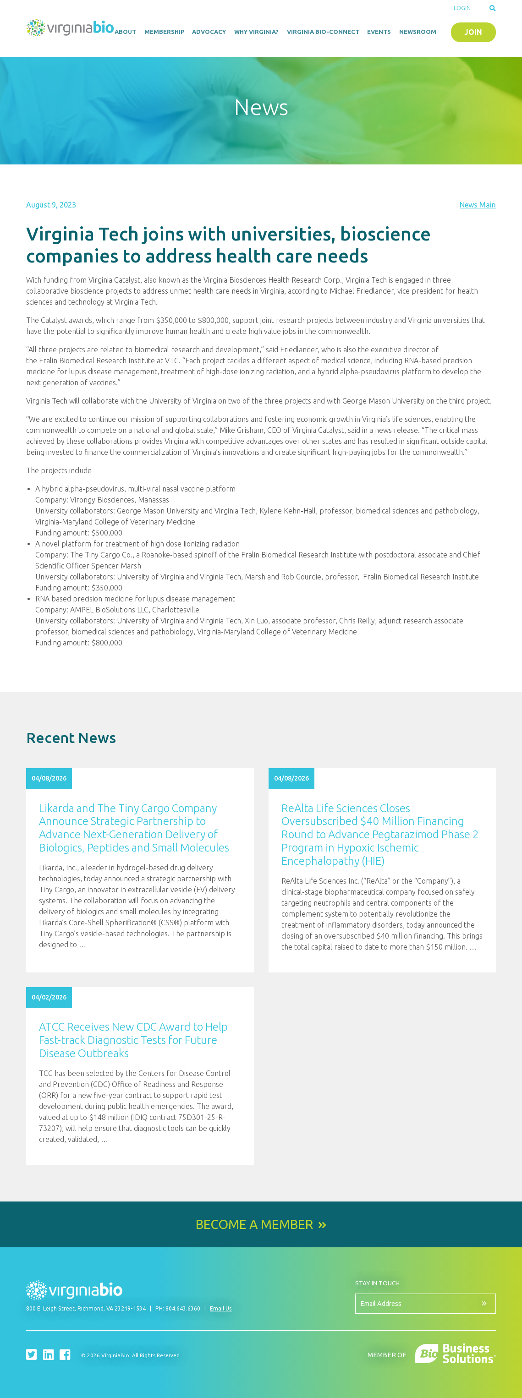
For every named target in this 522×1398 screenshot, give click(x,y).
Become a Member (254, 1224)
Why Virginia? (256, 31)
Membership (164, 31)
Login (462, 8)
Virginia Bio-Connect (323, 31)
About (125, 31)
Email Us (221, 1308)
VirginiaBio (70, 30)
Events (379, 31)
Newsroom (417, 31)
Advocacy (209, 31)
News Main (478, 205)
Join (473, 32)
